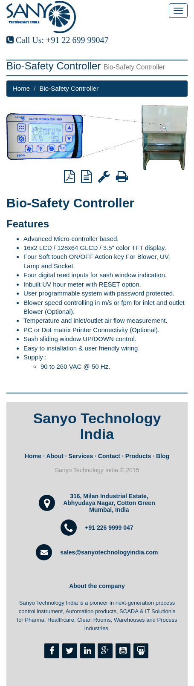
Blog (162, 456)
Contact (109, 456)
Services (81, 456)
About (54, 456)
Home (21, 88)
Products (138, 456)
